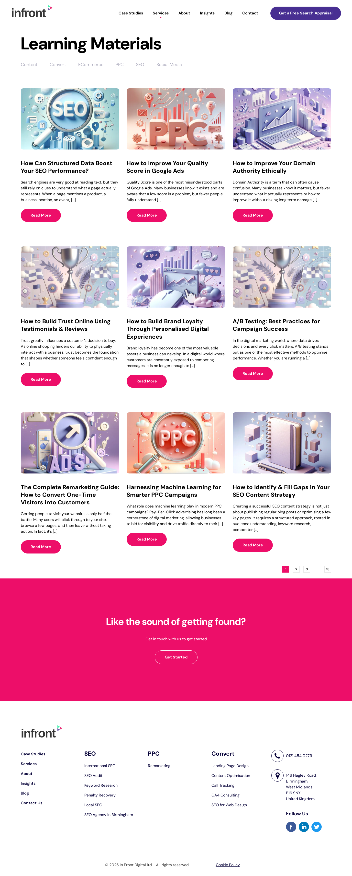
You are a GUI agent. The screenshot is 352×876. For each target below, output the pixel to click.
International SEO (99, 765)
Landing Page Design (230, 765)
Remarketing (159, 765)
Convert (58, 65)
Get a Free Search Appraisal (305, 13)
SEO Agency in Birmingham (108, 814)
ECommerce (90, 65)
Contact (250, 13)
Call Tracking (222, 785)
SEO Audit (93, 775)
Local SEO (93, 804)
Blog (228, 13)
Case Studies (131, 13)
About (184, 13)
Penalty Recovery (100, 795)
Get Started (176, 657)
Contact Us (31, 803)
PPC (120, 65)
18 (328, 570)
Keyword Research (101, 785)
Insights (207, 13)
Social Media (169, 65)
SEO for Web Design (229, 804)
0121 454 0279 (299, 756)
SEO (140, 65)
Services (161, 13)
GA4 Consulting (225, 795)
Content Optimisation (230, 775)
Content (29, 65)
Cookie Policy (228, 864)
